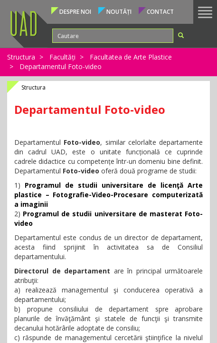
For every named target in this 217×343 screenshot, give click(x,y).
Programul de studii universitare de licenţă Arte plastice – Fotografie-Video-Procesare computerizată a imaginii (108, 195)
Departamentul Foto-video (60, 66)
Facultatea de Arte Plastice (131, 56)
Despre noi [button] (75, 12)
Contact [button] (160, 12)
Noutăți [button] (119, 12)
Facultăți (62, 56)
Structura (21, 56)
